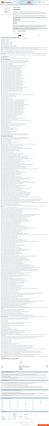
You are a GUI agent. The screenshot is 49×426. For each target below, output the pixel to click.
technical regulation (17, 26)
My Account (37, 2)
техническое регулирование (23, 29)
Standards (7, 38)
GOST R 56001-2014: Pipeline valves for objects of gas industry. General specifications (11, 190)
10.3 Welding (14, 46)
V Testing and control (17, 47)
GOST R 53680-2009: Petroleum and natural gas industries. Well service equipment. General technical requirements (15, 181)
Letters (2, 407)
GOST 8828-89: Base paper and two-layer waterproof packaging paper (9, 131)
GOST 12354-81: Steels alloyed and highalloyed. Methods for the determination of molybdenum (12, 78)
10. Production (11, 45)
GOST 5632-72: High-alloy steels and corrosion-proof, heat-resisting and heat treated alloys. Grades (13, 123)
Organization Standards (14, 418)
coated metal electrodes (27, 25)
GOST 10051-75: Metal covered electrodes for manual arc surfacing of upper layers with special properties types (14, 60)
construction (32, 25)
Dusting (11, 44)
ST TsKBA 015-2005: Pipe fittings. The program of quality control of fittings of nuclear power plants (12, 331)
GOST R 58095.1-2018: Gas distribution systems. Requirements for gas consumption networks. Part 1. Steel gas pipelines (15, 194)
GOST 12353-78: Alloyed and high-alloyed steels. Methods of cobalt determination (11, 77)
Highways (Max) (9, 414)
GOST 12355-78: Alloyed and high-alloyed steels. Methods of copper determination (11, 79)
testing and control (28, 26)
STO (33, 405)
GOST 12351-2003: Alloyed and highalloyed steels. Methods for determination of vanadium (12, 75)
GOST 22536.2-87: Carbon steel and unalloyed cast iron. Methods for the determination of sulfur (12, 105)
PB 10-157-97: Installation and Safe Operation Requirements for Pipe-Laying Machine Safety (12, 253)
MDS (2, 409)
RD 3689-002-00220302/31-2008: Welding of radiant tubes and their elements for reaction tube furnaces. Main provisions (15, 298)
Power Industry (20, 414)
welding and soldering (33, 26)
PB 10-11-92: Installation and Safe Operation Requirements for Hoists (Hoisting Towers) (11, 252)
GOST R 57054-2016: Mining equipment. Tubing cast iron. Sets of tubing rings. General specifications (13, 191)
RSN (25, 407)
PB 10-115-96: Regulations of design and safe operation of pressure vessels (10, 251)
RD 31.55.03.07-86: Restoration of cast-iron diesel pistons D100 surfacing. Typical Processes (12, 286)
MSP (9, 404)
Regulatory (36, 0)
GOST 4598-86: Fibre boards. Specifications (6, 122)
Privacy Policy (29, 422)
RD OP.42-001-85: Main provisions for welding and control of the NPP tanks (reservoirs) (11, 305)
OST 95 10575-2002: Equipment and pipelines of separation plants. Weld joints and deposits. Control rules (13, 240)
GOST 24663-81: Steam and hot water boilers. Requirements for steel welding (10, 149)
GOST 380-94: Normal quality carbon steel (6, 121)
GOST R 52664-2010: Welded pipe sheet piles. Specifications (8, 175)
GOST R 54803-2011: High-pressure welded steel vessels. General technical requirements (12, 183)
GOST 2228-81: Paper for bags (4, 97)
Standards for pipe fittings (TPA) (4, 45)
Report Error (24, 33)
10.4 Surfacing (15, 45)
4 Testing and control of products (24, 47)
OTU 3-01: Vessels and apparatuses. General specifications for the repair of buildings (11, 242)
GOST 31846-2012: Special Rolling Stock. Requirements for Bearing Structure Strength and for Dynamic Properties (15, 157)
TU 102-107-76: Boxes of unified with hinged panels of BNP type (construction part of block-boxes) (12, 338)
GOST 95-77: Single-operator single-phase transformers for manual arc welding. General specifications (13, 167)
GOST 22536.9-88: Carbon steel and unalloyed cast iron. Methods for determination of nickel (12, 113)
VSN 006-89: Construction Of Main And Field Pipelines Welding (8, 344)
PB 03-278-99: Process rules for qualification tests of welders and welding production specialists (12, 244)
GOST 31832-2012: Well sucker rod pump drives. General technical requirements (10, 155)
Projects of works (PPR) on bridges (21, 416)
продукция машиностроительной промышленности (37, 28)
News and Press (22, 422)
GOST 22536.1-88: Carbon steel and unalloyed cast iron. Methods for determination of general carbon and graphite (14, 104)
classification (22, 25)
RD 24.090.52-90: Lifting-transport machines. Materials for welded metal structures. (11, 271)
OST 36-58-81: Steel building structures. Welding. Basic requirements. (9, 235)
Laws (2, 406)
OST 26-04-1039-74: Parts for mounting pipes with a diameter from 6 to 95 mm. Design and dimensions (13, 217)
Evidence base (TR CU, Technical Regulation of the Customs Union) (4, 419)
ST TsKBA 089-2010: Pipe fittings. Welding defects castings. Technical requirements (11, 333)
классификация (26, 27)
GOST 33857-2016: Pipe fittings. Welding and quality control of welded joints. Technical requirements (13, 163)
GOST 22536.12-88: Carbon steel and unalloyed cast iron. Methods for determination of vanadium (12, 103)
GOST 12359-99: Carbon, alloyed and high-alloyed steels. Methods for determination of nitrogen (12, 84)
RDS (25, 403)
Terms (42, 0)
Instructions (3, 405)
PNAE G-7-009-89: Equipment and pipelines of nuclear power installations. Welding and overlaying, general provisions (15, 259)
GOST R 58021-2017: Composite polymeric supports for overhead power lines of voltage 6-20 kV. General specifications (15, 193)
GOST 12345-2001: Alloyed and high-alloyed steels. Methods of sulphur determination (11, 68)
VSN (40, 404)
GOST (2, 404)
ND (9, 407)
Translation (33, 0)
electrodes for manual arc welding (38, 25)
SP (32, 403)
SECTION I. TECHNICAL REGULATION (9, 47)
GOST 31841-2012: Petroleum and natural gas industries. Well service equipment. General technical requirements (14, 156)
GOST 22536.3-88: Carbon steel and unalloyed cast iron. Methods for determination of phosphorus (13, 106)
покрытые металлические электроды (24, 28)
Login (34, 2)
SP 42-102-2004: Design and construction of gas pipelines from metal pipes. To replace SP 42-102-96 (13, 325)
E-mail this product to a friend (17, 33)
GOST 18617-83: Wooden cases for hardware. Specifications (8, 95)
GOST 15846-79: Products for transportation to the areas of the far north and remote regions (12, 145)
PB (17, 405)
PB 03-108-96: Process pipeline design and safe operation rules (8, 243)
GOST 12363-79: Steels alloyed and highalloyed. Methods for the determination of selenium (12, 88)
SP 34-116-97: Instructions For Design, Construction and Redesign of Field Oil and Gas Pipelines (12, 323)
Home (30, 0)
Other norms (18, 404)
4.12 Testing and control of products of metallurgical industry (36, 49)
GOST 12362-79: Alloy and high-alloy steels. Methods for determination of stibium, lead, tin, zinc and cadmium (14, 87)
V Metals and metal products (23, 53)
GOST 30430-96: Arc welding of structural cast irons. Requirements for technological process (12, 154)
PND (17, 407)
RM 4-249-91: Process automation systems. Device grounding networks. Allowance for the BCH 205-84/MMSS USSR (15, 311)
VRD (40, 403)
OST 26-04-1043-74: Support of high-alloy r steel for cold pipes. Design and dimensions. (11, 222)
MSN (9, 403)
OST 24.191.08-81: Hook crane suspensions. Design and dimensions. (9, 207)
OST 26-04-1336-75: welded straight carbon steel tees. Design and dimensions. (10, 224)
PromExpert (2, 47)
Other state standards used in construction (14, 38)
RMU (25, 405)
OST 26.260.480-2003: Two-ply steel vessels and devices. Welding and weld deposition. (11, 213)
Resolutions (26, 404)
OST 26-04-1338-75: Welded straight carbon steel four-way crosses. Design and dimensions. (12, 225)
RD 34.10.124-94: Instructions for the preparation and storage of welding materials (11, 289)
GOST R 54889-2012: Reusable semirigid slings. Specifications (8, 184)
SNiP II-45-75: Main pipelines (4, 321)
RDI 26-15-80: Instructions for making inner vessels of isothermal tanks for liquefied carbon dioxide (12, 309)
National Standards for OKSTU (15, 416)
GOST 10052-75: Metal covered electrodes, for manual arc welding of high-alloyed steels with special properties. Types (15, 61)
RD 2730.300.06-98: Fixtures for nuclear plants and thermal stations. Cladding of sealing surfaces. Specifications (14, 280)
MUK (9, 405)
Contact (47, 0)
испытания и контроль (21, 27)
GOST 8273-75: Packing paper (4, 130)
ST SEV (33, 404)
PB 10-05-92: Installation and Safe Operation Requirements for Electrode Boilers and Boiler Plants (12, 250)
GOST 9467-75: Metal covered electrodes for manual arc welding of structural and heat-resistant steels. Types (14, 166)
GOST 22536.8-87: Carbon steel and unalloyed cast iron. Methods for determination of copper (12, 112)
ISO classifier (8, 416)
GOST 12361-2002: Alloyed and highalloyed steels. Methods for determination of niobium (11, 86)
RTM (25, 408)
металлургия (34, 27)
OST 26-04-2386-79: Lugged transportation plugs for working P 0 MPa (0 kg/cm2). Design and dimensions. (14, 226)
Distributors (39, 0)
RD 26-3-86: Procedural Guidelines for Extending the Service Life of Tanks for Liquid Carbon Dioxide (13, 279)
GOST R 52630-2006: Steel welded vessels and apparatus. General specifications (11, 173)
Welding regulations (3, 39)
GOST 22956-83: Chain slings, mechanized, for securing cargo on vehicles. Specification (11, 147)
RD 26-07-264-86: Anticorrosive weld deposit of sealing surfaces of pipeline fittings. (11, 276)
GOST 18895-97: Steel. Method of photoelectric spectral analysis (8, 96)
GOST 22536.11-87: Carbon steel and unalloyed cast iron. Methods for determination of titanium (12, 102)
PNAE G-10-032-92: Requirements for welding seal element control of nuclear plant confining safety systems (14, 258)
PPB (17, 409)
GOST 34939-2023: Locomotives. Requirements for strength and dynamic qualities (11, 165)
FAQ (18, 422)
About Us (45, 0)
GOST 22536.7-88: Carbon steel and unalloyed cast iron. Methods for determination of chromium (12, 111)
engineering (43, 25)
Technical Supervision (25, 416)
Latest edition (17, 53)
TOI (32, 407)
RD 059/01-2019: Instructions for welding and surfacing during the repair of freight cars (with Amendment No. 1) (14, 262)
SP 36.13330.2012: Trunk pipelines (5, 324)
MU (9, 406)
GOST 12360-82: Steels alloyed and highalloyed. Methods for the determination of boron (11, 85)
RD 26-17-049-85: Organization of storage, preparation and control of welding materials (11, 278)
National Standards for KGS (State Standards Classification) (8, 53)
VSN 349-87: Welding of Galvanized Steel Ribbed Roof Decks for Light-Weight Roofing (11, 353)
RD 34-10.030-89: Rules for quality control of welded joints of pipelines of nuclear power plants (12, 296)
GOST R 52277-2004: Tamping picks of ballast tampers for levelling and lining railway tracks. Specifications (14, 172)
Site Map (32, 422)
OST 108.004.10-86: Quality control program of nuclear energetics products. (10, 203)
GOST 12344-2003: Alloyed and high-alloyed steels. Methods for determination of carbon (11, 67)
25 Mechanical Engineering (23, 38)
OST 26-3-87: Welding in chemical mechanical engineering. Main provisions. (10, 232)
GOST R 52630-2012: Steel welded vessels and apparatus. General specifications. (11, 174)
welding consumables (38, 26)
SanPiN (26, 409)
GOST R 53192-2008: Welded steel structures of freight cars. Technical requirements (11, 176)
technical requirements (23, 26)
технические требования (16, 29)
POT (17, 408)
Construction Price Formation (4, 416)
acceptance (19, 25)
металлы (37, 27)
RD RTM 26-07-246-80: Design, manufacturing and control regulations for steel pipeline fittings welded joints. (14, 306)
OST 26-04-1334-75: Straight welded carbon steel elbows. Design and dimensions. (11, 223)
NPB (9, 408)
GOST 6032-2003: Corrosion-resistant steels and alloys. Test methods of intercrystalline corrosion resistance (14, 124)
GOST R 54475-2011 (21, 365)
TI (32, 406)
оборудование (17, 28)
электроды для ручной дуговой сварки (32, 29)
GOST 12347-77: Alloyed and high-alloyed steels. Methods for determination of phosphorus (12, 70)
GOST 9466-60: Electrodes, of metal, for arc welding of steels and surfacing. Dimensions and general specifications (15, 133)
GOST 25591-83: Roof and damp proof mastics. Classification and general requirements (11, 114)
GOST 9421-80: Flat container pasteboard (6, 132)
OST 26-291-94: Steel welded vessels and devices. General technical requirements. (11, 231)
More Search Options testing (29, 3)
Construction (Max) (3, 38)
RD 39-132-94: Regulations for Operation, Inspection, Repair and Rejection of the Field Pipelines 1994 (13, 304)
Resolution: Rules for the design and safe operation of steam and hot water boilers (11, 310)
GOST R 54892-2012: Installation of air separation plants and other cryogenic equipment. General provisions (14, 185)
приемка (30, 28)
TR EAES (33, 408)
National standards (9, 418)
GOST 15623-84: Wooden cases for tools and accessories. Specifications (9, 93)
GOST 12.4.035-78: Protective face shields (6, 140)
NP (9, 409)
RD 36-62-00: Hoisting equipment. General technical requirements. (9, 297)
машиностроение (30, 27)
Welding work (7, 39)
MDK (2, 408)
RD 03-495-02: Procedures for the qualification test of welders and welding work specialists (12, 261)
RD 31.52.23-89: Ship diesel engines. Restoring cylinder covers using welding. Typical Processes (12, 285)
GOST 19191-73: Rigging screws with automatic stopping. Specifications (9, 146)
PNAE (17, 406)
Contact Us (25, 422)
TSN (33, 409)
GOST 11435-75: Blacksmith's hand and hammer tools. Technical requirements (10, 139)
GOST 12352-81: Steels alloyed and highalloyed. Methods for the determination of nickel (11, 76)
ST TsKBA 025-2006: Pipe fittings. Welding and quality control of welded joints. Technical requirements (13, 332)
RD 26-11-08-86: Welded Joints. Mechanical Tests (7, 277)
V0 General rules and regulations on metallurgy (33, 53)
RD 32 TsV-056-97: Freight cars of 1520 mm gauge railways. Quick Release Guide (11, 287)
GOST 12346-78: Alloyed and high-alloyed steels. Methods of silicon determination (11, 69)
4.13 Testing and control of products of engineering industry (36, 47)
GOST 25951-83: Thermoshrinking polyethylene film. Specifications (9, 115)
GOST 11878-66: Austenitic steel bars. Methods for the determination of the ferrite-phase (11, 66)
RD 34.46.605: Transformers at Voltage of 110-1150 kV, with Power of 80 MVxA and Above (12, 295)
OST (17, 403)
